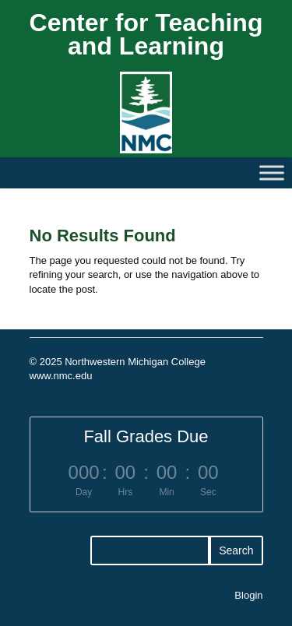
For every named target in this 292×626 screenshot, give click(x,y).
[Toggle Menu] (271, 172)
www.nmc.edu (61, 376)
